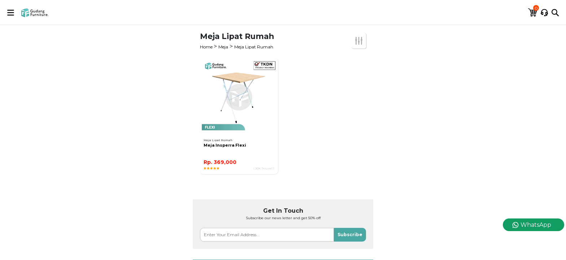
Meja (223, 46)
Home (207, 46)
